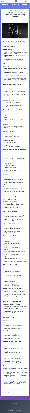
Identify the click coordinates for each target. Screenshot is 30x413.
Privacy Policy (17, 407)
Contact (13, 407)
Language (26, 1)
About (8, 407)
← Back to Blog (6, 392)
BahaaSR (3, 1)
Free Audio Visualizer (23, 407)
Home (5, 407)
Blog (10, 407)
